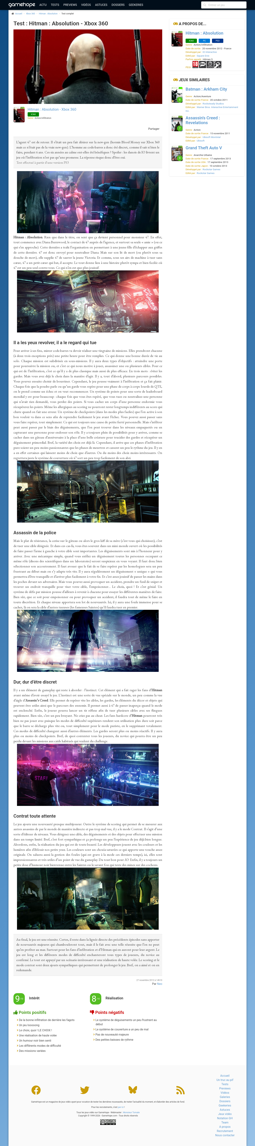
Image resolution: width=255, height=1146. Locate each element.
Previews (70, 5)
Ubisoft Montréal (211, 137)
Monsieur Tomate (131, 1112)
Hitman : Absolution (48, 13)
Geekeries (136, 5)
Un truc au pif (225, 1080)
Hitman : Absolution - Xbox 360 (52, 109)
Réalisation (114, 998)
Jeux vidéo (225, 1114)
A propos (225, 1126)
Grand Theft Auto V (204, 147)
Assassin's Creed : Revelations (203, 120)
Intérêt (34, 998)
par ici (121, 1107)
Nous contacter (224, 1135)
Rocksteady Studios (213, 103)
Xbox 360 (30, 13)
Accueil (225, 1075)
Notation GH (225, 1118)
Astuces (101, 5)
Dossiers (118, 5)
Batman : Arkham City (206, 89)
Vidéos (86, 5)
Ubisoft (201, 140)
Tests (55, 5)
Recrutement (225, 1131)
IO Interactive (210, 52)
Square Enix (203, 55)
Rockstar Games (211, 169)
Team (224, 1122)
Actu (43, 5)
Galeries (225, 1097)
